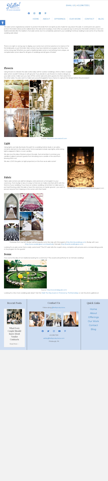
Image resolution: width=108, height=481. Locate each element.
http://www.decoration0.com (57, 138)
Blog (101, 19)
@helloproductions (58, 307)
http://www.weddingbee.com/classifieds (39, 244)
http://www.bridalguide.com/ (57, 290)
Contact (89, 19)
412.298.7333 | (83, 5)
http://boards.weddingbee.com (72, 244)
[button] (2, 22)
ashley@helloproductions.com (53, 338)
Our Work (75, 19)
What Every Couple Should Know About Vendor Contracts (14, 334)
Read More (14, 344)
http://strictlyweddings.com (76, 242)
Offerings (59, 19)
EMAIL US (70, 5)
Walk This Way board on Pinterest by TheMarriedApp (60, 293)
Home (36, 19)
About (46, 19)
